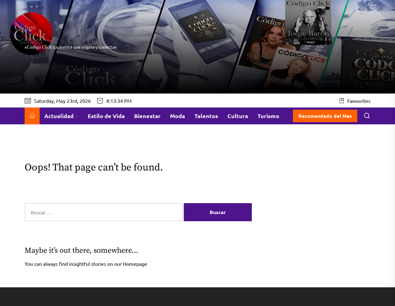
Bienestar (147, 115)
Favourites (354, 101)
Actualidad (61, 115)
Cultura (237, 115)
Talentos (206, 115)
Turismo (268, 115)
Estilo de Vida (106, 115)
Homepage (135, 264)
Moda (177, 115)
